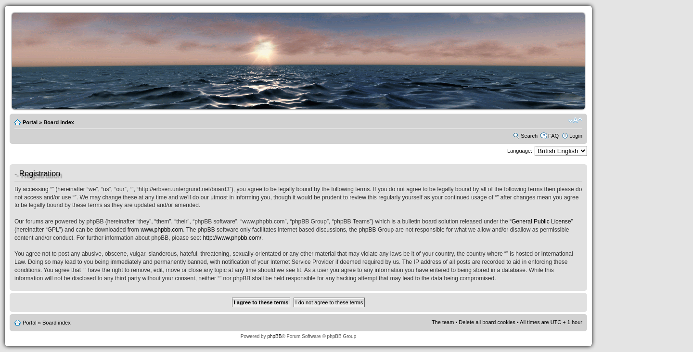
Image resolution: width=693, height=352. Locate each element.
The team (443, 322)
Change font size (575, 120)
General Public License (541, 221)
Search (529, 136)
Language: (519, 151)
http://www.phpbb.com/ (232, 238)
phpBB (274, 336)
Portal (30, 122)
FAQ (553, 136)
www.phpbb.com (162, 229)
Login (575, 136)
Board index (58, 122)
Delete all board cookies (487, 322)
